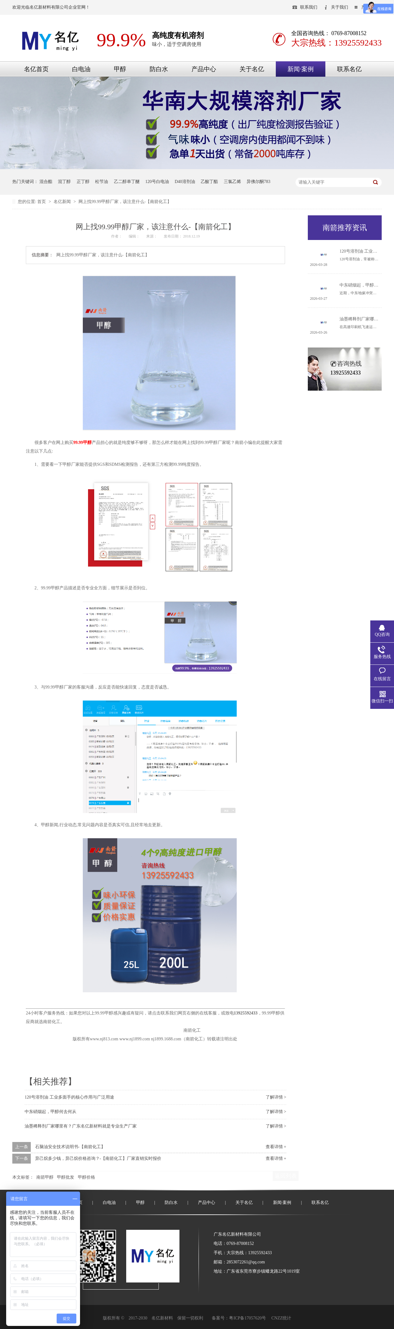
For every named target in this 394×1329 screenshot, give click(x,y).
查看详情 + (276, 1146)
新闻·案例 (300, 69)
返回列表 (286, 1176)
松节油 (101, 181)
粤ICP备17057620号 (247, 1318)
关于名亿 (251, 69)
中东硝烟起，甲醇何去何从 (50, 1111)
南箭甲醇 (45, 1177)
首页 (42, 201)
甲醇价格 (86, 1177)
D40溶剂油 (185, 181)
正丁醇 (83, 181)
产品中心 (203, 69)
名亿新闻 (63, 201)
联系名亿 (349, 69)
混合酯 (45, 181)
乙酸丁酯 (209, 181)
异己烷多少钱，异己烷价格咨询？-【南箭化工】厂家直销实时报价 (98, 1158)
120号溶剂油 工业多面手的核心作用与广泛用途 (69, 1097)
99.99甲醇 (82, 442)
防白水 (159, 69)
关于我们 (339, 7)
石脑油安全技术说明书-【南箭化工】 (70, 1146)
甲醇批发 (65, 1177)
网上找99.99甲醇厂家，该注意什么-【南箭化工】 (124, 201)
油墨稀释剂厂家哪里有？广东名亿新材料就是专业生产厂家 (81, 1126)
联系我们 (308, 7)
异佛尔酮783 (258, 181)
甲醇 (120, 69)
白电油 (81, 69)
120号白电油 (157, 181)
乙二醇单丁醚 (127, 181)
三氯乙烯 (232, 181)
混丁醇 (64, 181)
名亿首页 (36, 69)
